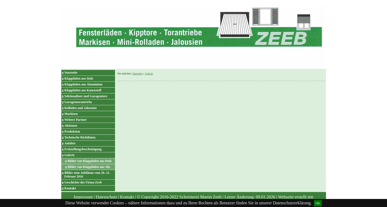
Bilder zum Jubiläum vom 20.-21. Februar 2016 (87, 174)
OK (318, 203)
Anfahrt (70, 143)
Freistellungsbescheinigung (83, 149)
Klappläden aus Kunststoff (82, 90)
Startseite (71, 72)
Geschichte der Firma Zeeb (83, 182)
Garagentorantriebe (78, 102)
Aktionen (70, 125)
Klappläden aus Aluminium (83, 84)
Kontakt (70, 188)
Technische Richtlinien (80, 137)
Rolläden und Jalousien (80, 108)
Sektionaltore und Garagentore (86, 96)
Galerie (69, 155)
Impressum (83, 197)
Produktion (72, 131)
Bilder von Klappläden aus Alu (89, 167)
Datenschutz (106, 197)
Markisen (71, 114)
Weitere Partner (75, 120)
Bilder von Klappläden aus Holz (90, 161)
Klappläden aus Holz (78, 78)
